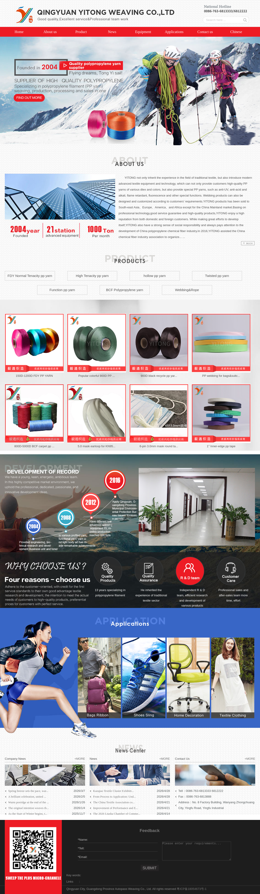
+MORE (79, 758)
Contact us (205, 32)
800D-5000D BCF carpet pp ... (34, 446)
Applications (174, 32)
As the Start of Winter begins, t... (27, 813)
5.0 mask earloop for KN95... (96, 446)
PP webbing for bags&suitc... (221, 375)
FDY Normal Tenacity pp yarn (30, 276)
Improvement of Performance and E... (115, 808)
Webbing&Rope (187, 290)
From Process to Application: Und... (114, 796)
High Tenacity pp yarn (92, 276)
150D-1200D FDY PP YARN (34, 375)
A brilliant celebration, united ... (27, 796)
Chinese (236, 32)
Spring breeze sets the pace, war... (28, 791)
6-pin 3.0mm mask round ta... (159, 446)
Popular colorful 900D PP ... (96, 375)
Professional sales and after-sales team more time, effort (233, 595)
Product (81, 32)
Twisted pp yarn (217, 276)
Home (19, 32)
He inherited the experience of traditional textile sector (151, 595)
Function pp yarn (62, 290)
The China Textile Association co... (114, 802)
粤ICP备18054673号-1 (191, 889)
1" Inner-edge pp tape (221, 446)
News (112, 32)
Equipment (143, 32)
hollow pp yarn (155, 276)
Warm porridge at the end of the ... (28, 802)
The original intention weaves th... (28, 808)
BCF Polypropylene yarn (124, 290)
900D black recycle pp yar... (159, 375)
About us (50, 32)
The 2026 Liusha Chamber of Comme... (116, 813)
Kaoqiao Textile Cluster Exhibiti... (113, 791)
